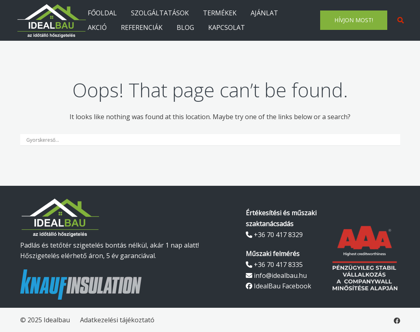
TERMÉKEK (219, 12)
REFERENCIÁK (142, 27)
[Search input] (206, 139)
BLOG (185, 27)
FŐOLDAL (102, 12)
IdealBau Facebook (278, 286)
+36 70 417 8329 (274, 234)
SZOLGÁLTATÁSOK (160, 12)
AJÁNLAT (264, 12)
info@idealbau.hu (276, 275)
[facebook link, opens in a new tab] (397, 319)
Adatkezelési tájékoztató (117, 319)
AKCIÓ (97, 27)
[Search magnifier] (394, 139)
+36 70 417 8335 (274, 264)
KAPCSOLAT (226, 27)
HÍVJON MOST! (353, 20)
